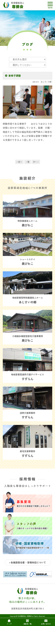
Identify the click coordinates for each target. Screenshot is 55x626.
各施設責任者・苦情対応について (28, 562)
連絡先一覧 (27, 622)
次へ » (36, 161)
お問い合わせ (46, 622)
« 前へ (19, 161)
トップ (9, 622)
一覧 (27, 161)
